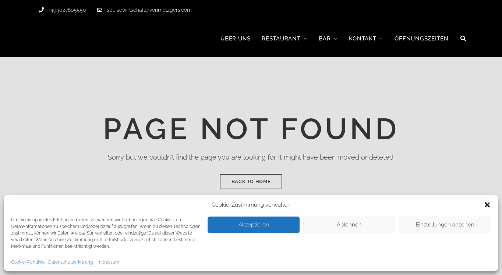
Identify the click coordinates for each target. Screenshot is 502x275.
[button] (487, 204)
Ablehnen (349, 224)
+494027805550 (62, 10)
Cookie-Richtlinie (28, 262)
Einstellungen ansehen (445, 224)
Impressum (107, 262)
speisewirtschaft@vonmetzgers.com (144, 10)
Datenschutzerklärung (70, 262)
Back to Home (251, 181)
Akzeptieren (253, 224)
